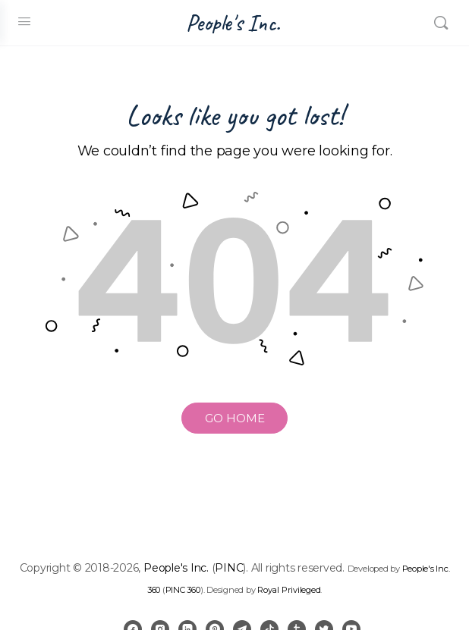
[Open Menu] (24, 21)
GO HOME (235, 418)
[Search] (441, 22)
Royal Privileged (288, 590)
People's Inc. (233, 23)
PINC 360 (182, 590)
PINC (229, 568)
